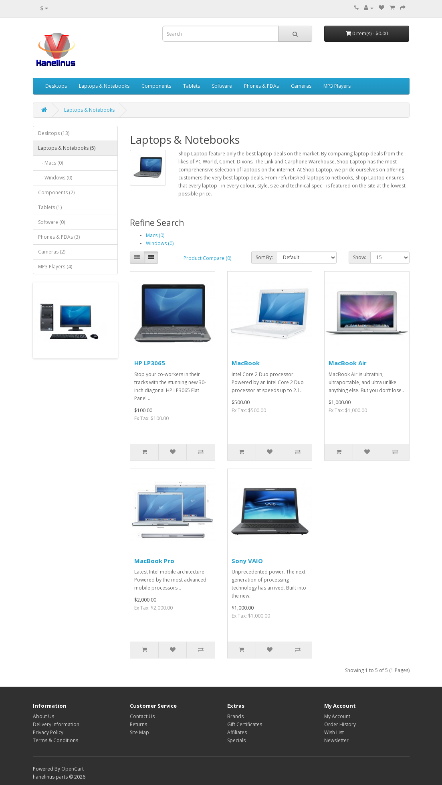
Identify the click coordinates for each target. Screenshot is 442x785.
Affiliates (237, 732)
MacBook (246, 363)
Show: (359, 257)
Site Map (139, 732)
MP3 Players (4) (55, 266)
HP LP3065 (149, 363)
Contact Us (142, 716)
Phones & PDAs (261, 86)
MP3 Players (337, 86)
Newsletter (336, 740)
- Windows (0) (55, 177)
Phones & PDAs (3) (59, 236)
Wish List (334, 732)
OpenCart (72, 768)
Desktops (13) (53, 133)
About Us (43, 716)
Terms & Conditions (55, 740)
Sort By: (264, 257)
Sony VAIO (247, 561)
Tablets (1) (50, 207)
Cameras (301, 86)
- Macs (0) (50, 162)
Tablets (191, 86)
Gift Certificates (244, 724)
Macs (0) (155, 235)
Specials (236, 740)
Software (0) (51, 222)
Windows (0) (160, 243)
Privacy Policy (48, 732)
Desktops (56, 86)
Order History (340, 724)
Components (156, 86)
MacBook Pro (154, 561)
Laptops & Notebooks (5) (66, 148)
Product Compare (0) (207, 258)
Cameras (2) (51, 251)
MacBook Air (348, 363)
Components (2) (56, 192)
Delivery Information (56, 724)
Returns (138, 724)
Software (222, 86)
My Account (337, 716)
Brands (235, 716)
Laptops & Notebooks (104, 86)
